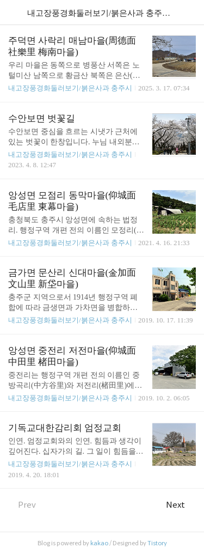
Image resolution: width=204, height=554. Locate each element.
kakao (99, 543)
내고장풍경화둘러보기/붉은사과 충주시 (70, 88)
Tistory (157, 543)
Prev (22, 505)
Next (181, 505)
